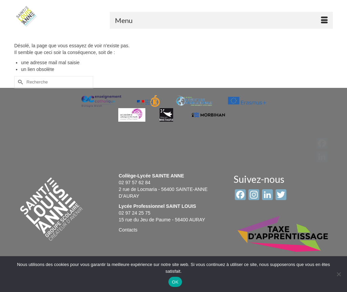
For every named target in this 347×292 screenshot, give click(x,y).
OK (175, 282)
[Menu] (221, 20)
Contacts (128, 230)
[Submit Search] (19, 82)
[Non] (338, 274)
